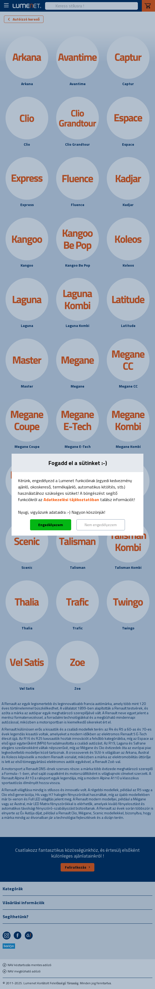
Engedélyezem (50, 524)
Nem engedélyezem (101, 524)
